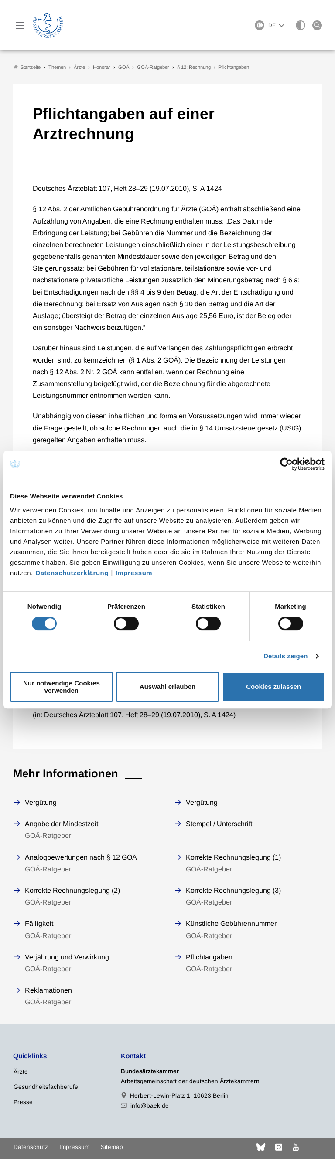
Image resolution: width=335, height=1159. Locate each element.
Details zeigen (285, 656)
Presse (23, 1102)
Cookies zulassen (273, 686)
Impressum (134, 572)
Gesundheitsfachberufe (46, 1087)
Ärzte (21, 1071)
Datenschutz (31, 1147)
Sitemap (112, 1147)
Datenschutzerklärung (72, 572)
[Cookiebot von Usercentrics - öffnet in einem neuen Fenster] (287, 464)
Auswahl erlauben (167, 686)
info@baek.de (149, 1105)
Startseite (27, 67)
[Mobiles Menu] (19, 25)
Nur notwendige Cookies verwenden (61, 686)
